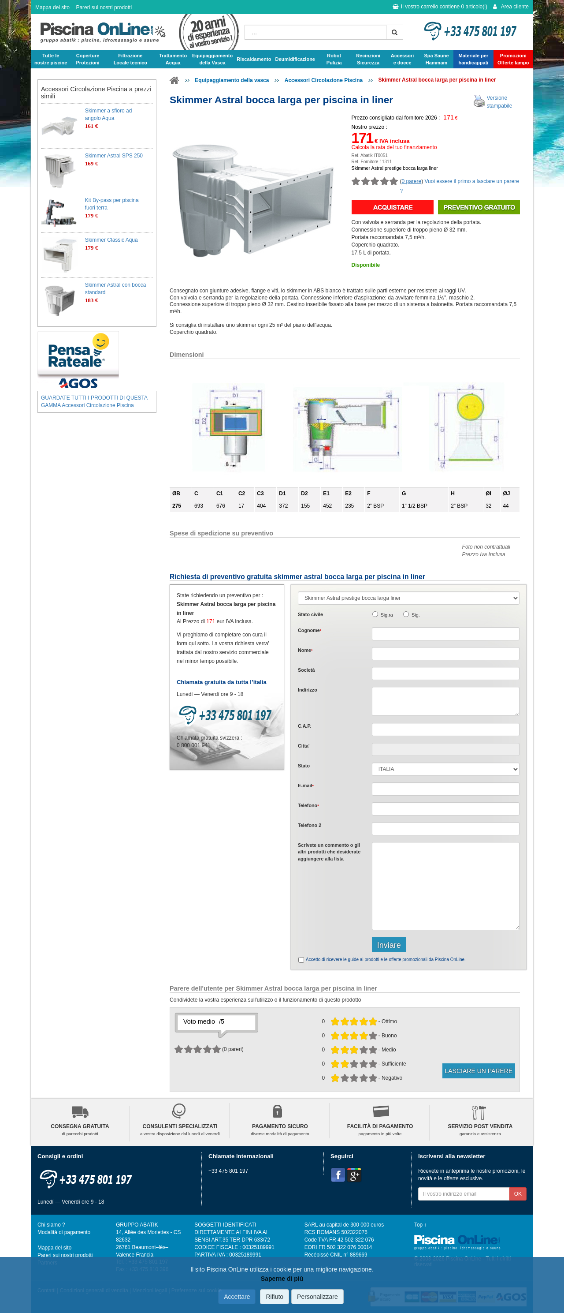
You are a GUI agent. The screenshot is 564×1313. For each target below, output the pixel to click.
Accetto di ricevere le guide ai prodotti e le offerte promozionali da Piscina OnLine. (386, 959)
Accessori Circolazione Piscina (324, 80)
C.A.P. (304, 726)
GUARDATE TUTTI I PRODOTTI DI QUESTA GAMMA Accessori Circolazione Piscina (94, 401)
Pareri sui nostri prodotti (104, 7)
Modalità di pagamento (63, 1232)
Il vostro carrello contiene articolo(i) (440, 7)
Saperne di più (282, 1278)
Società (306, 670)
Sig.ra (387, 614)
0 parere (412, 181)
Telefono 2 (309, 825)
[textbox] (445, 729)
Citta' (304, 745)
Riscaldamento (254, 59)
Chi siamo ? (51, 1225)
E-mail (306, 785)
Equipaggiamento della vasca (232, 80)
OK (518, 1194)
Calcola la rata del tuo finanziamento (394, 147)
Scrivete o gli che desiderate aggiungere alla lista (329, 851)
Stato (304, 765)
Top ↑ (420, 1225)
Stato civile (310, 614)
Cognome (309, 630)
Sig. (416, 614)
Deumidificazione (295, 59)
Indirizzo (307, 689)
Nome (305, 650)
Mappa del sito (52, 7)
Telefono (308, 805)
